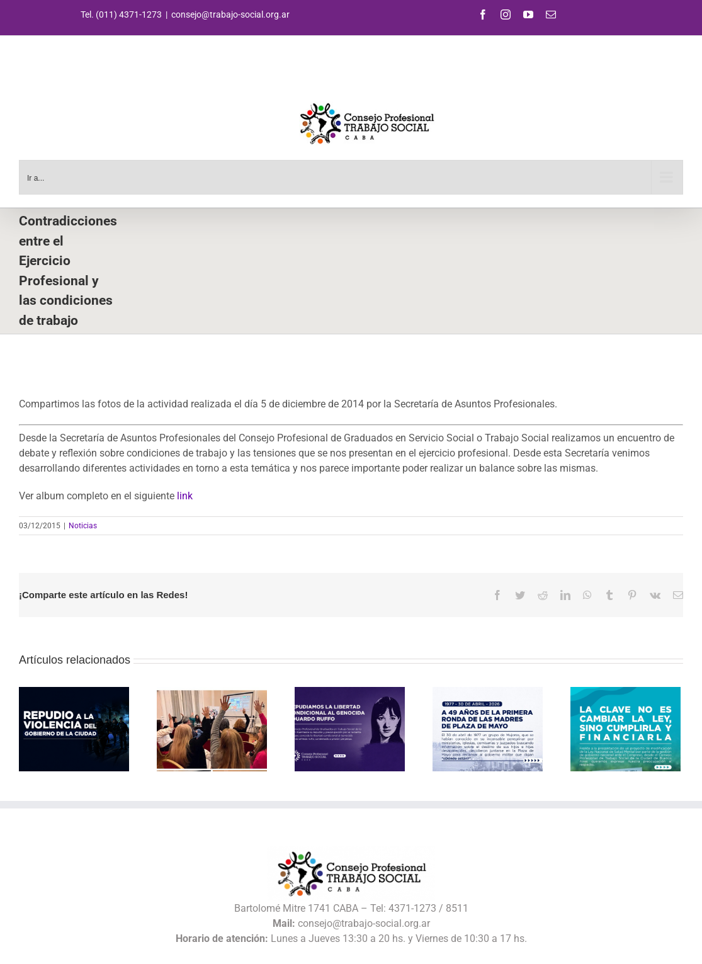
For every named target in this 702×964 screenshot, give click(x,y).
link (185, 496)
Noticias (83, 525)
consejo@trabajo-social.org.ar (230, 14)
